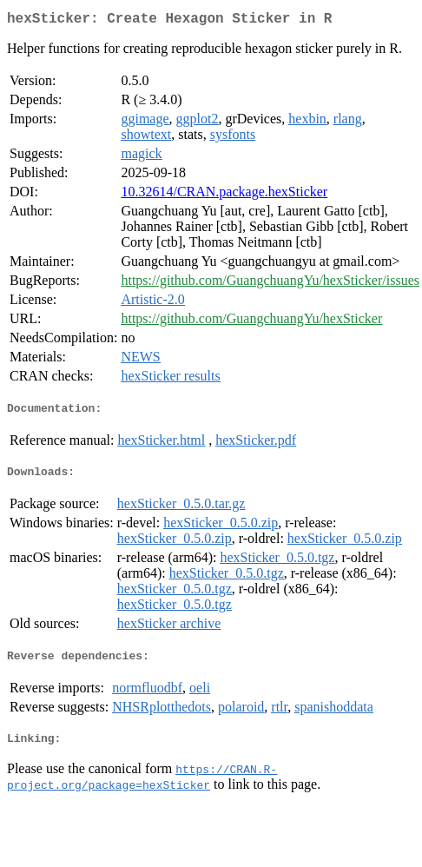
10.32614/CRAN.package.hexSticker (224, 195)
